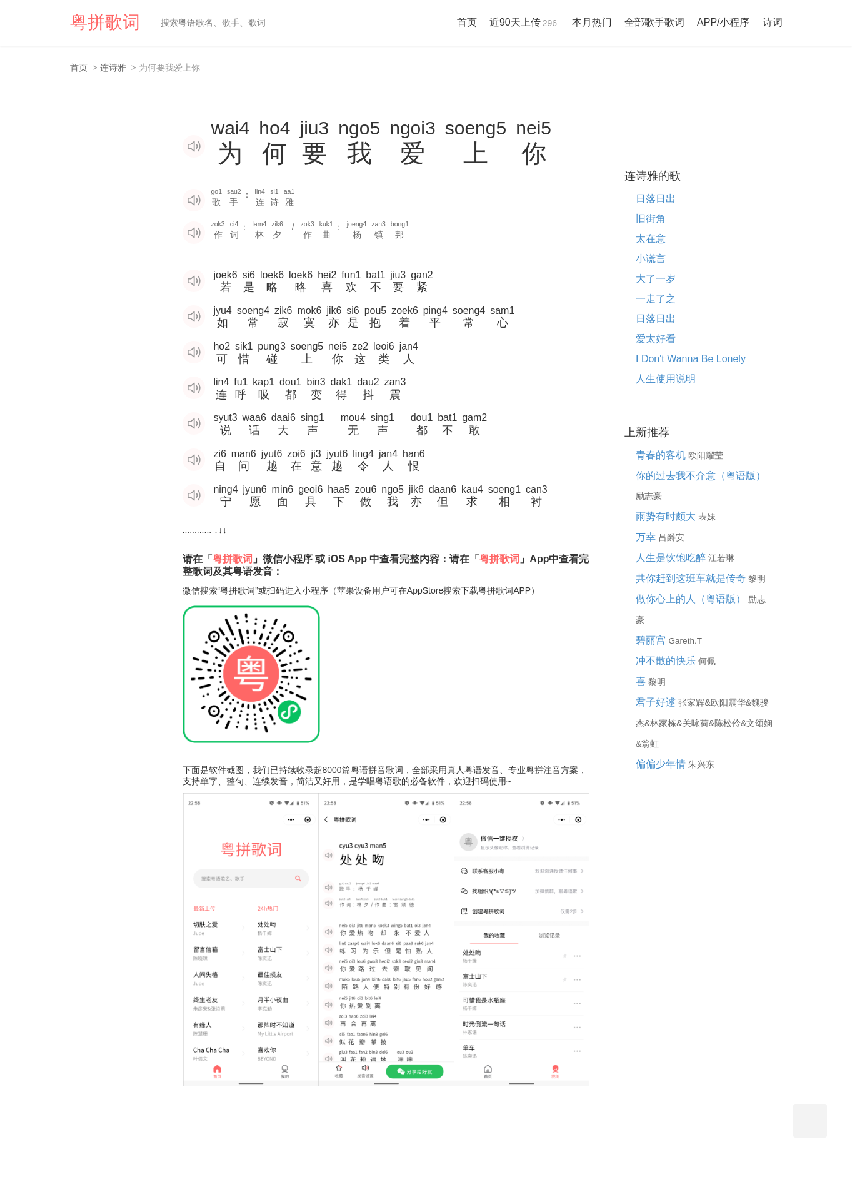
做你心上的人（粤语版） (692, 599)
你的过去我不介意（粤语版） (701, 475)
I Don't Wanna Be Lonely (691, 358)
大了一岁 (656, 278)
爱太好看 (656, 338)
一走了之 (656, 298)
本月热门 (592, 22)
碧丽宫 (652, 640)
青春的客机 (662, 455)
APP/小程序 (723, 22)
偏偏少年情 (662, 764)
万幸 (647, 537)
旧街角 (651, 218)
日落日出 (656, 198)
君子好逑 (657, 702)
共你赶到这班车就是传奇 (692, 578)
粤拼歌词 (105, 22)
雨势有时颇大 (667, 516)
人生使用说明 (666, 378)
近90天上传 (524, 22)
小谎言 (651, 258)
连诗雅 (113, 68)
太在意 (651, 238)
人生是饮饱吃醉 (672, 557)
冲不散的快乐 (667, 660)
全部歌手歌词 (654, 22)
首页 (467, 22)
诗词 (773, 22)
